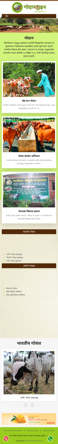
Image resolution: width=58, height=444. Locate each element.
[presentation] (26, 405)
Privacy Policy (32, 430)
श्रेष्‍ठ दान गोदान (11, 291)
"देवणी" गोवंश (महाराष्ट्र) (14, 260)
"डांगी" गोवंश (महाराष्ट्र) (14, 257)
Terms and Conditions (13, 430)
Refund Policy (48, 430)
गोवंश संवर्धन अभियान (14, 294)
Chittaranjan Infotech (33, 440)
